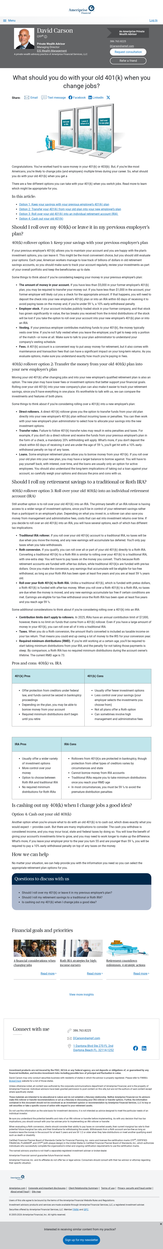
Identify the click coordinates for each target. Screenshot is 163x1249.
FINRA (76, 1209)
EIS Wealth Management (52, 50)
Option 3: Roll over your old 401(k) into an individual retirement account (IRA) (69, 214)
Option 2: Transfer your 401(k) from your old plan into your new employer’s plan (70, 209)
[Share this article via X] (108, 98)
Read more (48, 973)
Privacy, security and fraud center (135, 1188)
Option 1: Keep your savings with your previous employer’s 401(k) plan (64, 204)
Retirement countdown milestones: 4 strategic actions (125, 963)
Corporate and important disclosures (47, 1188)
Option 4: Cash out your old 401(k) (41, 218)
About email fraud (20, 1191)
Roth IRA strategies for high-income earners (78, 963)
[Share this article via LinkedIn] (96, 98)
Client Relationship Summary (83, 1188)
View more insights (81, 994)
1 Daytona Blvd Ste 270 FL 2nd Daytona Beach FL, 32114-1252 (93, 1048)
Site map (36, 1191)
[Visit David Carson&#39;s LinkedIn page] (144, 1048)
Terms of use (108, 1188)
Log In (154, 20)
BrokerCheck (15, 1081)
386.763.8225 (118, 41)
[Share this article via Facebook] (77, 98)
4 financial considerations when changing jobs (35, 963)
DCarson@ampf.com (122, 46)
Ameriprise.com (17, 1188)
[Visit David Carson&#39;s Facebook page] (135, 1048)
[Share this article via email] (30, 98)
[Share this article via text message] (53, 98)
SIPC (86, 1209)
